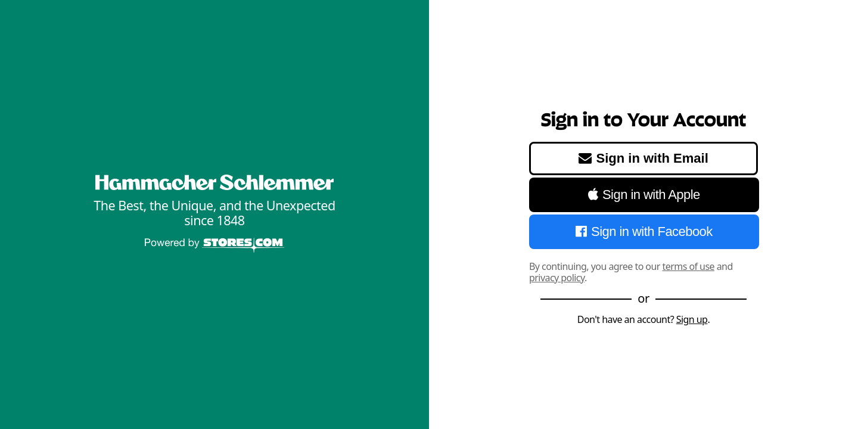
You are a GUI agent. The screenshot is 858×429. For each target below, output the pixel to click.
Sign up (692, 319)
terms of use (689, 266)
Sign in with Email (643, 158)
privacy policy (557, 277)
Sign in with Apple (644, 194)
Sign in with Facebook (644, 231)
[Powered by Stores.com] (214, 246)
